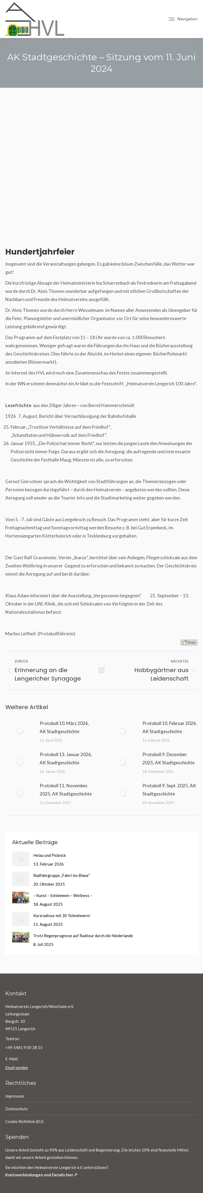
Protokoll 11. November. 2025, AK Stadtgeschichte (66, 790)
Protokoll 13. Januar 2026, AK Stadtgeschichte (66, 758)
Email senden (16, 1067)
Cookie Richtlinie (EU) (24, 1121)
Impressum (14, 1096)
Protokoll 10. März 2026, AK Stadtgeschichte (64, 727)
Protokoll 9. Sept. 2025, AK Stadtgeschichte (169, 790)
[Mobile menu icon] (183, 19)
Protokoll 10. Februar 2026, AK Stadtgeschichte (169, 727)
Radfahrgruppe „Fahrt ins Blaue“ (61, 875)
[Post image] (19, 731)
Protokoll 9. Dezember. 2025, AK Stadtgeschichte (168, 758)
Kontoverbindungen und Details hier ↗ (41, 1174)
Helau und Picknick (49, 855)
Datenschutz (16, 1108)
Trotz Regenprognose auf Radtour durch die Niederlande (83, 935)
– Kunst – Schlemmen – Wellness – (62, 895)
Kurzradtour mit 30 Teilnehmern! (61, 915)
